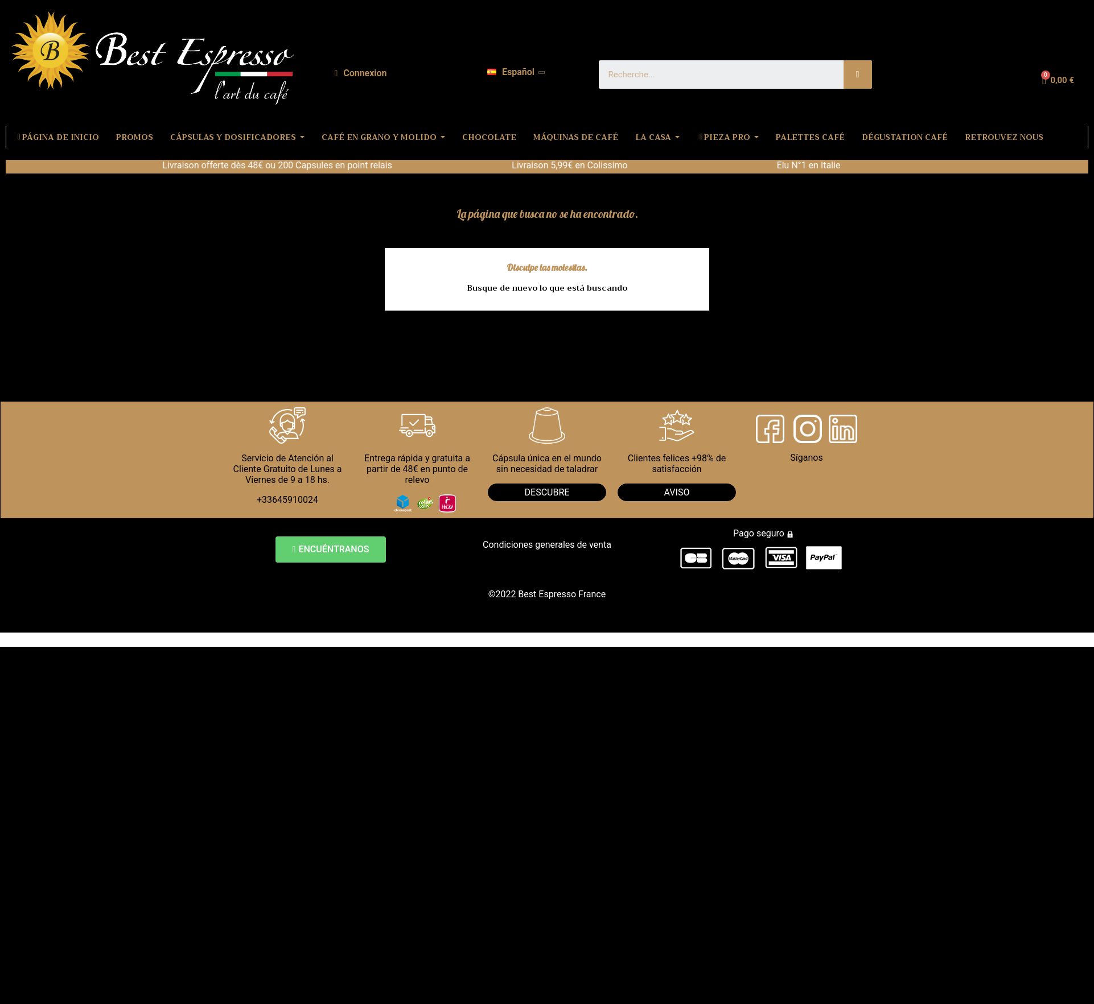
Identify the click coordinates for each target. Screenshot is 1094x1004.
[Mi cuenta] (360, 73)
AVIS (674, 492)
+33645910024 (287, 499)
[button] (330, 549)
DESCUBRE (547, 492)
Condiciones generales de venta (547, 544)
